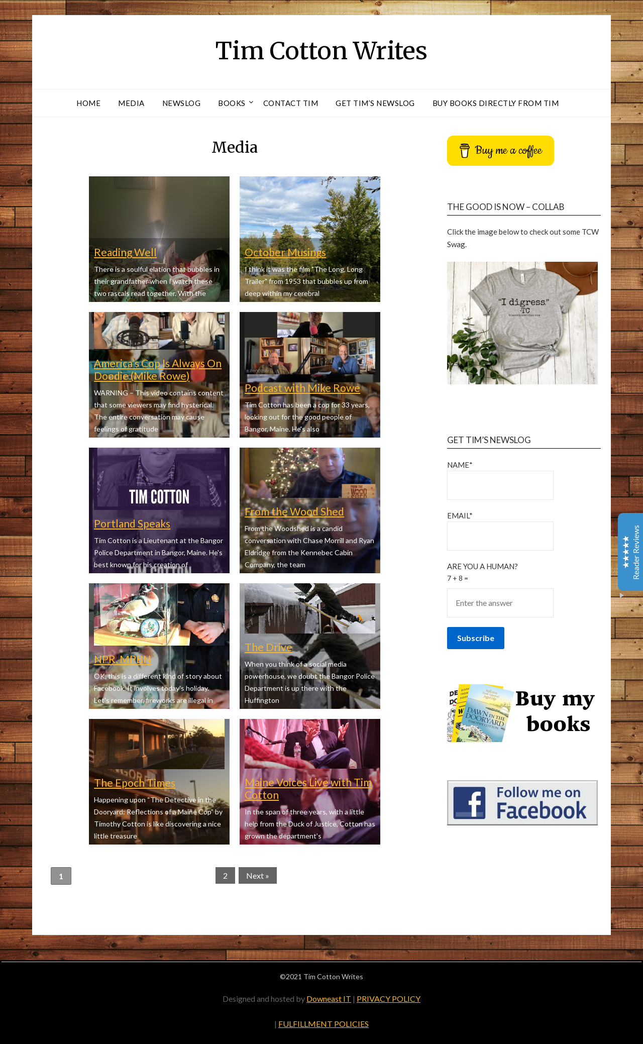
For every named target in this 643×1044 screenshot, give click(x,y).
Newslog (181, 103)
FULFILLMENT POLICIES (323, 1023)
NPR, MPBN (122, 659)
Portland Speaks (132, 523)
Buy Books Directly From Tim (496, 103)
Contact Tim (290, 103)
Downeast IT (328, 998)
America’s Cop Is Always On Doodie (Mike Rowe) (158, 369)
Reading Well (125, 252)
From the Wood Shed (294, 511)
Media (131, 103)
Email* (500, 531)
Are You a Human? (524, 589)
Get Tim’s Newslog (375, 103)
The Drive (268, 647)
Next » (257, 875)
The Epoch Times (134, 782)
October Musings (285, 252)
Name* (500, 480)
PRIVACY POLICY (388, 998)
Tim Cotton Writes (321, 51)
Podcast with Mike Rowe (302, 387)
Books (232, 103)
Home (88, 103)
